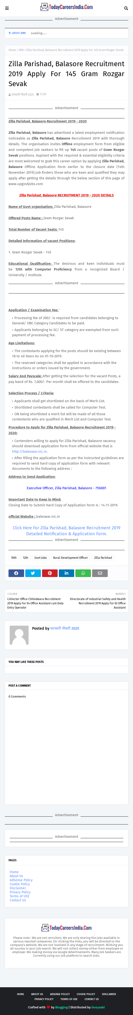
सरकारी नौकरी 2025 (23, 94)
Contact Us (18, 900)
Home (12, 50)
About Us (16, 876)
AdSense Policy (21, 880)
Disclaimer (18, 888)
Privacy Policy (20, 892)
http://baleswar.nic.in (29, 451)
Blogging (61, 1007)
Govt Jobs (40, 557)
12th (25, 557)
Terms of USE (19, 896)
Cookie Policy (20, 884)
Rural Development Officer (70, 557)
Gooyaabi (98, 1007)
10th (21, 50)
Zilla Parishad (103, 557)
